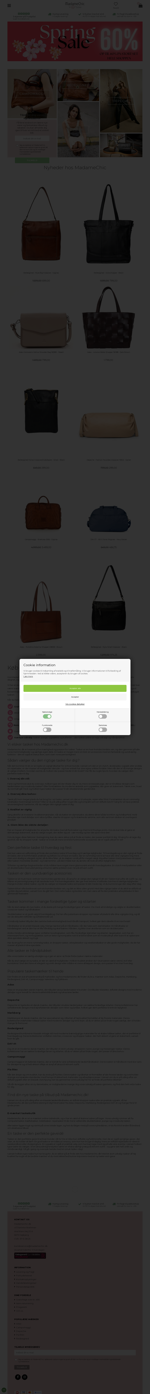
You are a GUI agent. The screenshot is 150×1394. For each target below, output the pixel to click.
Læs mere (28, 676)
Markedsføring (103, 715)
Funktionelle (47, 728)
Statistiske (103, 728)
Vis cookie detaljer (75, 704)
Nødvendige (47, 715)
